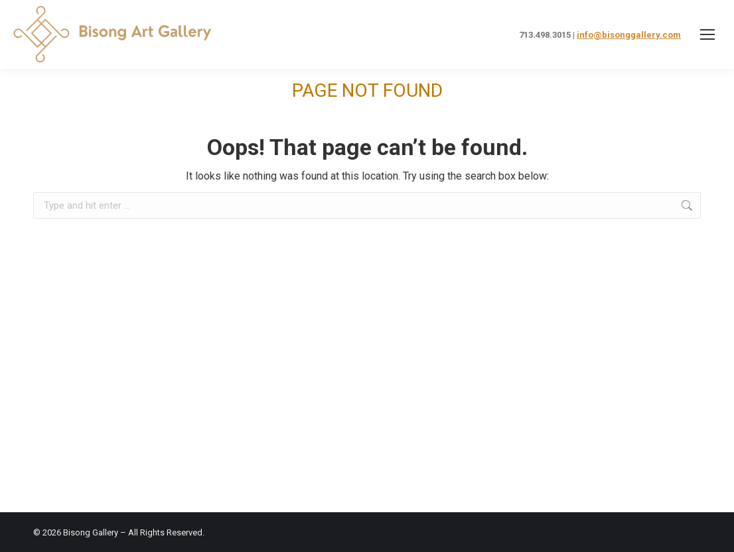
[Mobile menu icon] (707, 34)
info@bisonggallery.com (629, 35)
